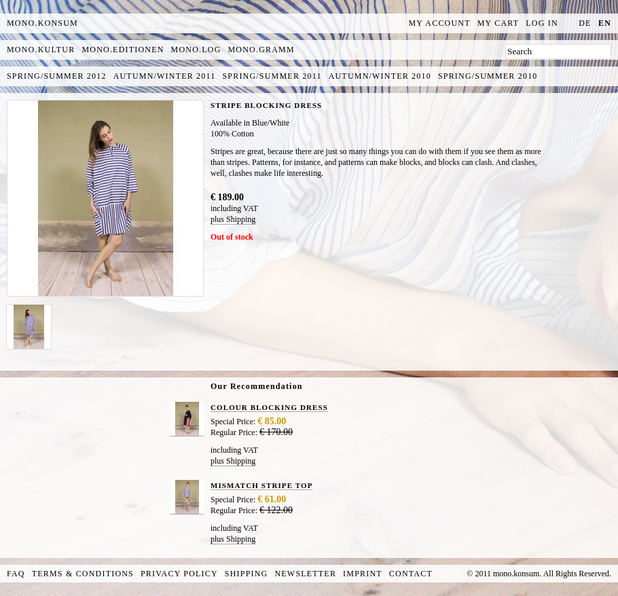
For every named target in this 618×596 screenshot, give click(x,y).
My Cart (498, 23)
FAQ (16, 573)
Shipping (246, 573)
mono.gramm (261, 49)
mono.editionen (122, 49)
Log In (542, 23)
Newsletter (305, 573)
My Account (440, 23)
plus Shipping (233, 219)
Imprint (362, 573)
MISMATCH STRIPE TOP (261, 485)
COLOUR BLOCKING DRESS (269, 407)
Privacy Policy (179, 573)
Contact (411, 573)
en (604, 23)
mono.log (196, 49)
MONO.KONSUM (42, 23)
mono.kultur (41, 49)
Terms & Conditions (83, 573)
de (585, 23)
